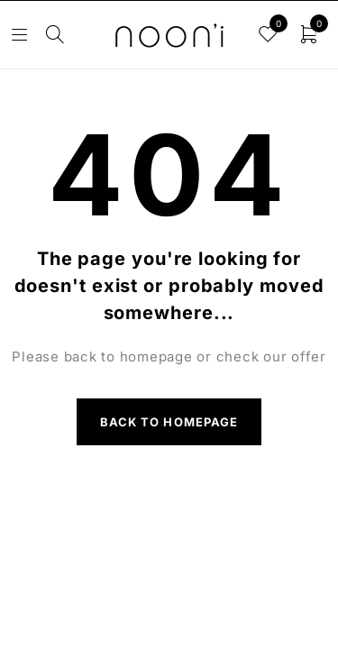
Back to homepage (169, 422)
